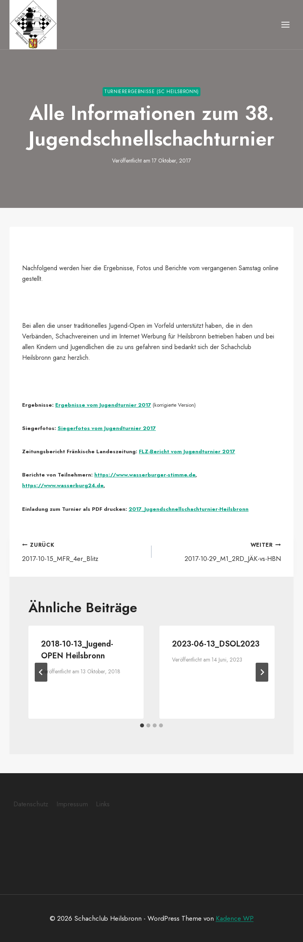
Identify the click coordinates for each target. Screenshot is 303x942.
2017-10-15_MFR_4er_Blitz (83, 551)
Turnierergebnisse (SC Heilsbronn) (151, 91)
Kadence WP (235, 918)
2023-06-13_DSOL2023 (216, 643)
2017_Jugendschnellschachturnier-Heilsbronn (189, 508)
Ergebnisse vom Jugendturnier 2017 (103, 404)
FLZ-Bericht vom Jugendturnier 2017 (187, 451)
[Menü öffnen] (285, 24)
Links (103, 803)
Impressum (72, 803)
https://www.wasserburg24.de (62, 485)
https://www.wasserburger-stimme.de (144, 474)
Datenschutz (30, 803)
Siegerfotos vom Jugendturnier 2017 (107, 428)
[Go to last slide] (41, 671)
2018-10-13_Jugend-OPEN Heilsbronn (77, 649)
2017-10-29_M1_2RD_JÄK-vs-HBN (219, 551)
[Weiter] (262, 671)
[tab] (142, 725)
